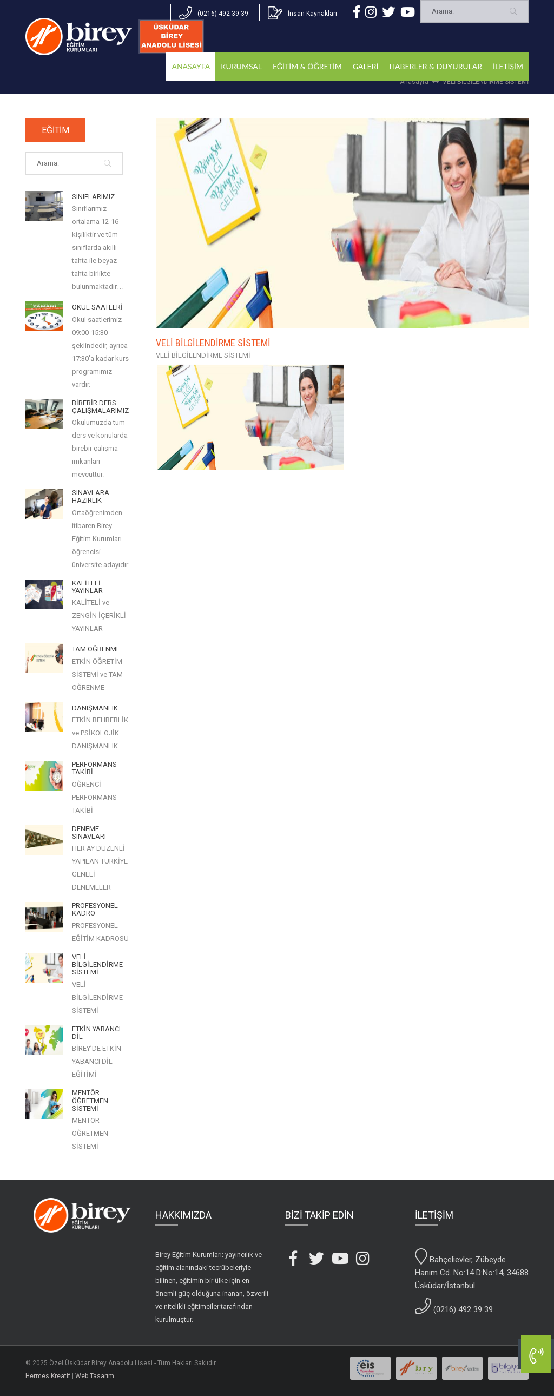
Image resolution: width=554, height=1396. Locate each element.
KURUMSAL (241, 66)
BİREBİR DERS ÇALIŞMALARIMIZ (100, 406)
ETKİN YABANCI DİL (96, 1033)
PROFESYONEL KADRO (95, 909)
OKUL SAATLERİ (97, 307)
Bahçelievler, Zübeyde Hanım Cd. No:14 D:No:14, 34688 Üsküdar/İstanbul (472, 1269)
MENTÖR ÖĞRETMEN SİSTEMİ (90, 1100)
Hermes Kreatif (47, 1376)
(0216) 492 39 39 (454, 1306)
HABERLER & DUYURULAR (435, 66)
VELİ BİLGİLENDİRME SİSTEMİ (486, 81)
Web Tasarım (94, 1376)
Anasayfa (414, 81)
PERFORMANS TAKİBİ (94, 768)
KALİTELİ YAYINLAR (87, 587)
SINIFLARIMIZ (93, 197)
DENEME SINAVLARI (89, 832)
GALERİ (366, 66)
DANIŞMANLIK (95, 708)
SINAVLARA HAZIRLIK (90, 496)
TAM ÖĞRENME (96, 649)
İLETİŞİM (508, 66)
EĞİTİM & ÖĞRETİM (307, 66)
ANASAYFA (191, 66)
